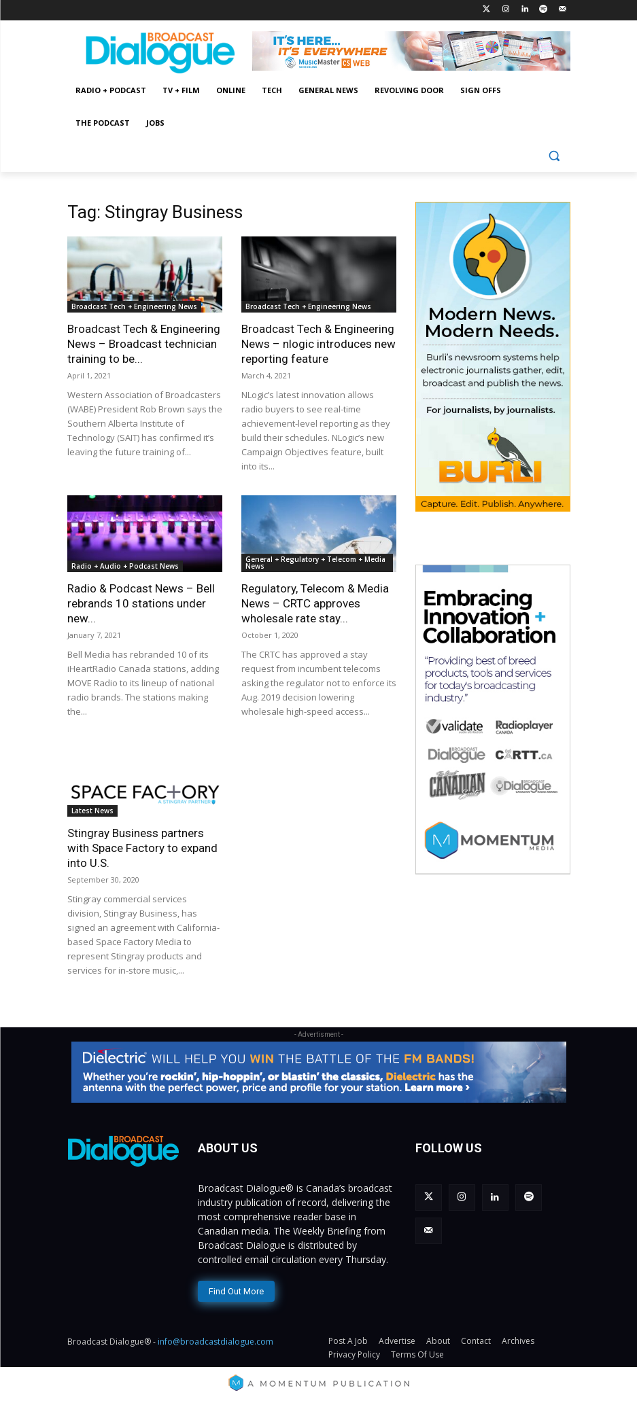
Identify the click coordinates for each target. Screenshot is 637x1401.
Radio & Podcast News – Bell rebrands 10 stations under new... (141, 603)
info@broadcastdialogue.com (215, 1341)
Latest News (92, 810)
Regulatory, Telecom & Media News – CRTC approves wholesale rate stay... (315, 603)
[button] (554, 156)
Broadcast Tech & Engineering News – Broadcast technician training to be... (143, 344)
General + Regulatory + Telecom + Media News (315, 562)
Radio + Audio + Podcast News (125, 566)
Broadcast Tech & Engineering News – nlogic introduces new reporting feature (318, 344)
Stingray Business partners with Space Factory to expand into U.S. (142, 848)
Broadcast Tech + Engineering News (134, 306)
